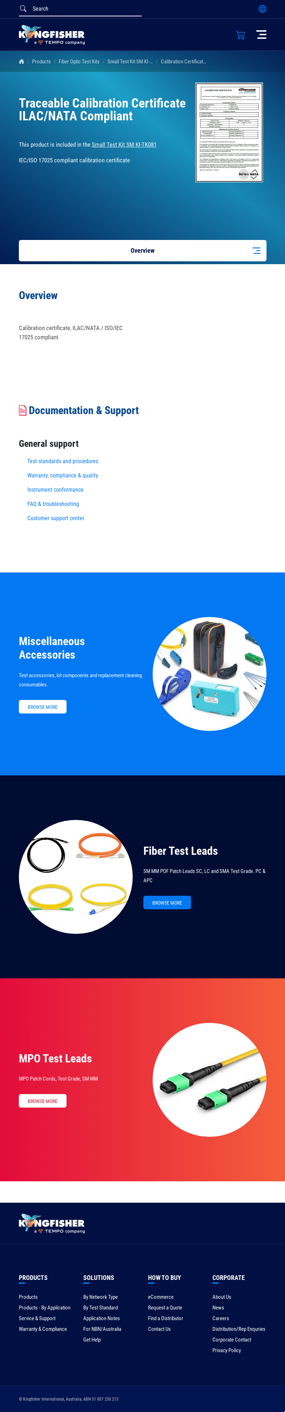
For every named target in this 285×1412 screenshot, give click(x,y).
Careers (220, 1318)
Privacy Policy (226, 1350)
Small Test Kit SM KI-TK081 (135, 61)
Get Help (92, 1340)
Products (41, 61)
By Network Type (100, 1297)
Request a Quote (165, 1307)
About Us (221, 1297)
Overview (142, 250)
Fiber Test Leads (180, 851)
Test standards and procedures (62, 461)
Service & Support (37, 1318)
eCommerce (161, 1297)
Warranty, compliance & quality (62, 475)
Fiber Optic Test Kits (79, 61)
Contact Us (159, 1329)
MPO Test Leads (55, 1058)
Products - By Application (44, 1307)
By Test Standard (100, 1307)
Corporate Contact (231, 1340)
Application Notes (101, 1318)
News (218, 1307)
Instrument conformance (55, 489)
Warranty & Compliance (43, 1329)
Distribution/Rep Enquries (238, 1329)
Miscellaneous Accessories (52, 647)
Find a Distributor (165, 1318)
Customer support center (55, 518)
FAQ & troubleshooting (53, 504)
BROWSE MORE (43, 707)
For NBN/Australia (102, 1329)
